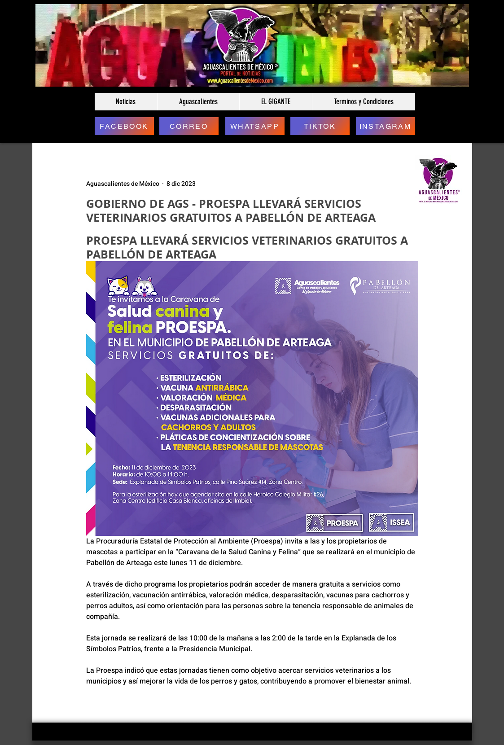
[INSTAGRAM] (385, 126)
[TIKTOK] (320, 126)
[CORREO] (189, 126)
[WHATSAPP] (255, 126)
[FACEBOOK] (124, 126)
